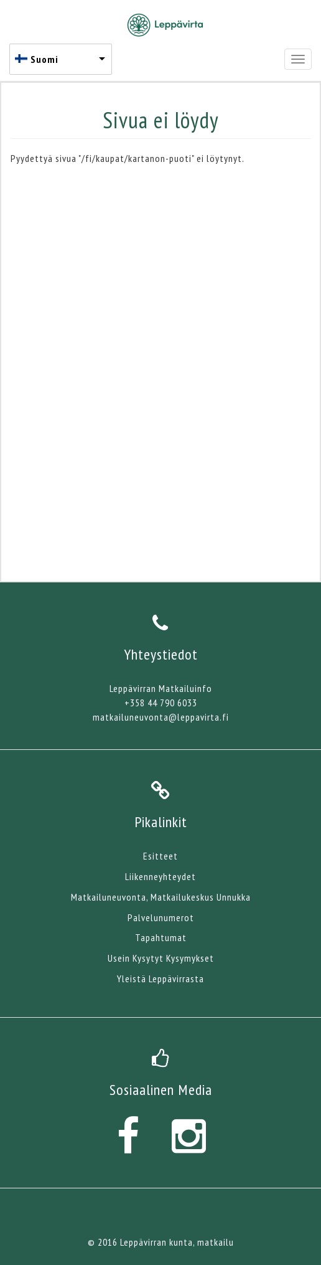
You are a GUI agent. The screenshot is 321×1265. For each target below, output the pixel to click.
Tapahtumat (161, 937)
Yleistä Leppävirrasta (160, 978)
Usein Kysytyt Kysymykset (161, 958)
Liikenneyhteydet (160, 876)
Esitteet (160, 856)
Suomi (44, 59)
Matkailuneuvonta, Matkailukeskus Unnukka (161, 897)
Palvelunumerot (161, 917)
